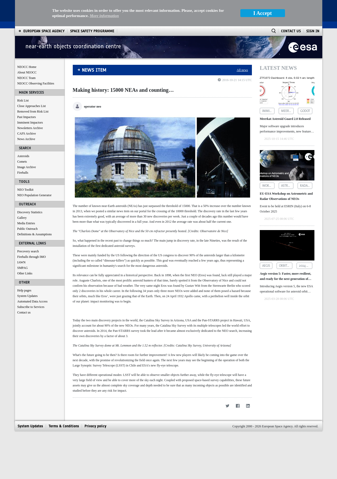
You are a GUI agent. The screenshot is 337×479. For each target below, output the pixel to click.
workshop (268, 186)
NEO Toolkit (25, 189)
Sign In (312, 31)
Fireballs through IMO (31, 257)
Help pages (24, 290)
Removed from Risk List (33, 111)
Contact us (24, 312)
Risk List (23, 100)
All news (242, 70)
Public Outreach (27, 229)
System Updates (27, 296)
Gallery (22, 218)
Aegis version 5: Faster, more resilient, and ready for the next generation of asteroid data (285, 276)
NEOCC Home (27, 67)
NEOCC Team (26, 78)
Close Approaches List (31, 106)
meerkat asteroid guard (287, 111)
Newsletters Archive (30, 128)
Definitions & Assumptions (34, 234)
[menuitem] (44, 31)
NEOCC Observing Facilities (35, 83)
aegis (266, 266)
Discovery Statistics (30, 212)
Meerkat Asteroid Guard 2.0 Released (285, 119)
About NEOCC (27, 72)
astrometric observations (287, 186)
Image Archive (26, 167)
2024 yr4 (305, 266)
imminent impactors (268, 111)
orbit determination (285, 266)
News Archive (26, 139)
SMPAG (22, 268)
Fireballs (22, 172)
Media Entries (26, 223)
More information (104, 16)
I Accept (262, 13)
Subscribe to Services (30, 307)
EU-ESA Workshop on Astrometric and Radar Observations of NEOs (286, 196)
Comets (22, 161)
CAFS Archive (26, 133)
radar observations (306, 186)
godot (305, 111)
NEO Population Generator (34, 195)
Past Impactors (26, 117)
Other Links (25, 273)
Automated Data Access (32, 301)
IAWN (21, 262)
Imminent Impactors (30, 122)
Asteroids (23, 156)
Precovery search (28, 251)
